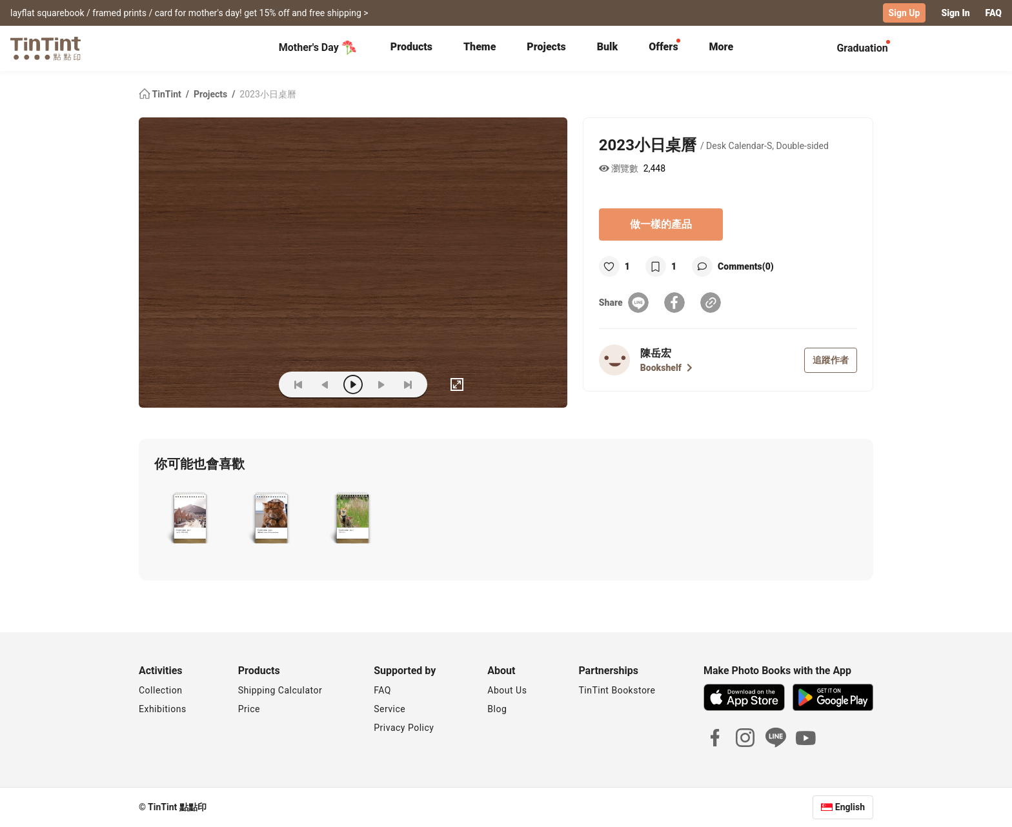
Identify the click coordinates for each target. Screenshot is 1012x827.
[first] (298, 384)
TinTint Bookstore (616, 690)
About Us (507, 690)
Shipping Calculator (280, 690)
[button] (189, 519)
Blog (497, 709)
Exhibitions (163, 709)
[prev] (325, 384)
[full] (457, 384)
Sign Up (904, 13)
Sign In (955, 13)
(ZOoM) (249, 384)
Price (249, 709)
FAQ (994, 13)
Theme (479, 47)
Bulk (607, 47)
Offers (663, 47)
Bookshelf (666, 368)
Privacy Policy (404, 727)
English (850, 807)
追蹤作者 (831, 360)
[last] (408, 384)
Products (411, 47)
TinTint (161, 94)
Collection (160, 690)
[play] (353, 384)
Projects (546, 47)
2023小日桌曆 (267, 94)
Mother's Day (318, 47)
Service (389, 709)
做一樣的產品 (661, 224)
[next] (380, 384)
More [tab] (721, 47)
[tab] (411, 48)
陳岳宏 (655, 353)
